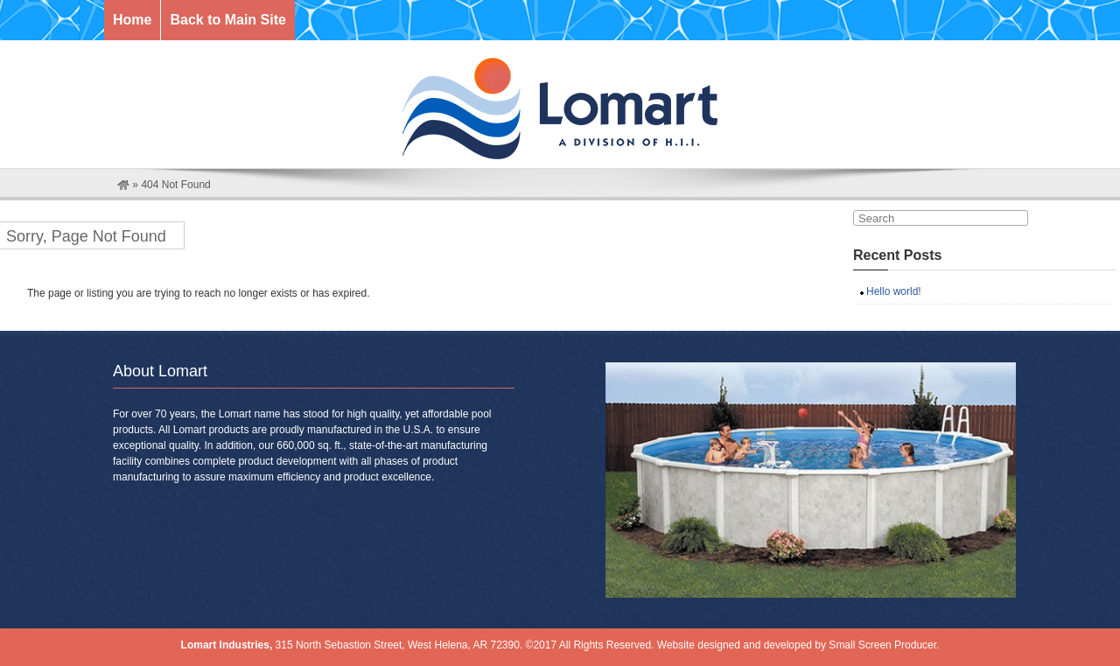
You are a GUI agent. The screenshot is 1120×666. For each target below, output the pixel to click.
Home (132, 19)
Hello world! (893, 291)
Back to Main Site (227, 19)
